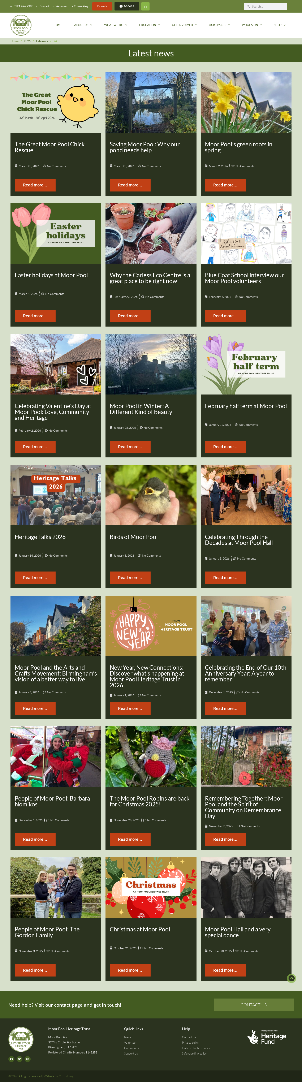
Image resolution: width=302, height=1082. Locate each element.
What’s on (252, 25)
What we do (115, 25)
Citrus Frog (66, 1076)
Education (149, 25)
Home (57, 25)
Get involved (184, 25)
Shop (280, 25)
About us (83, 25)
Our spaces (219, 25)
